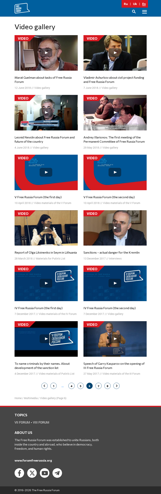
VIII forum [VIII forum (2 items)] (41, 422)
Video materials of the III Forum (121, 373)
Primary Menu (145, 16)
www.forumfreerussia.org (33, 460)
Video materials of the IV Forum (58, 314)
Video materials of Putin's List (56, 373)
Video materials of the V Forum (52, 203)
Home (18, 398)
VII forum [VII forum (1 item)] (22, 422)
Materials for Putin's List (50, 258)
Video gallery (42, 88)
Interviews (115, 258)
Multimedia (31, 398)
